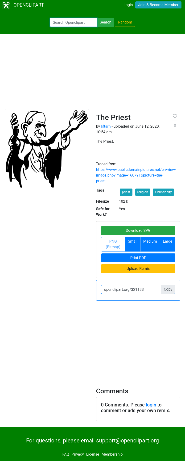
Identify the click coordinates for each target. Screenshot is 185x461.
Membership (112, 454)
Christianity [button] (163, 192)
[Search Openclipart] (73, 22)
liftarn (106, 126)
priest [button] (126, 192)
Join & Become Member (158, 5)
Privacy (78, 454)
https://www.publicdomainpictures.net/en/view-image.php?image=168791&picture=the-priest (136, 175)
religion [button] (142, 192)
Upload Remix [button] (138, 268)
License (92, 454)
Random (125, 22)
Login (128, 5)
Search (105, 22)
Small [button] (132, 241)
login (151, 405)
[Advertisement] (92, 74)
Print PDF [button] (138, 258)
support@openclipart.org (127, 440)
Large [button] (167, 241)
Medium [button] (150, 241)
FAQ (65, 454)
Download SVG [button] (138, 230)
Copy (168, 289)
